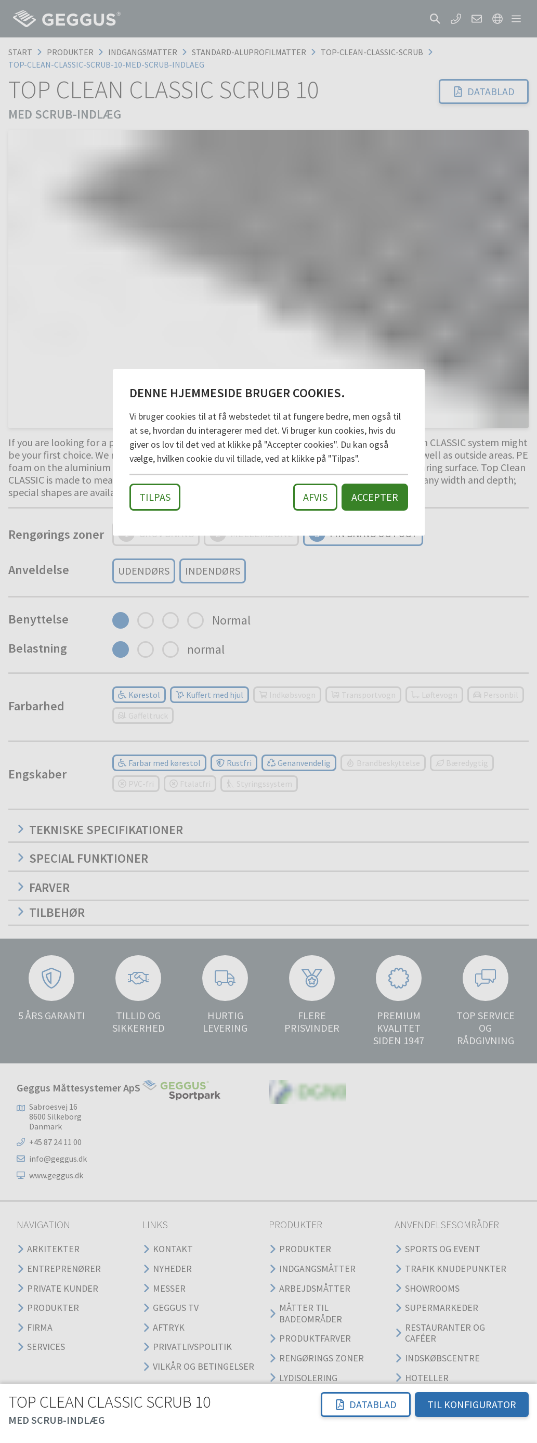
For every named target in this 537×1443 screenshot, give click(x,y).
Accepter (374, 496)
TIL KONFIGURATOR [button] (471, 1404)
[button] (366, 1404)
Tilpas (155, 496)
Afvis (315, 496)
